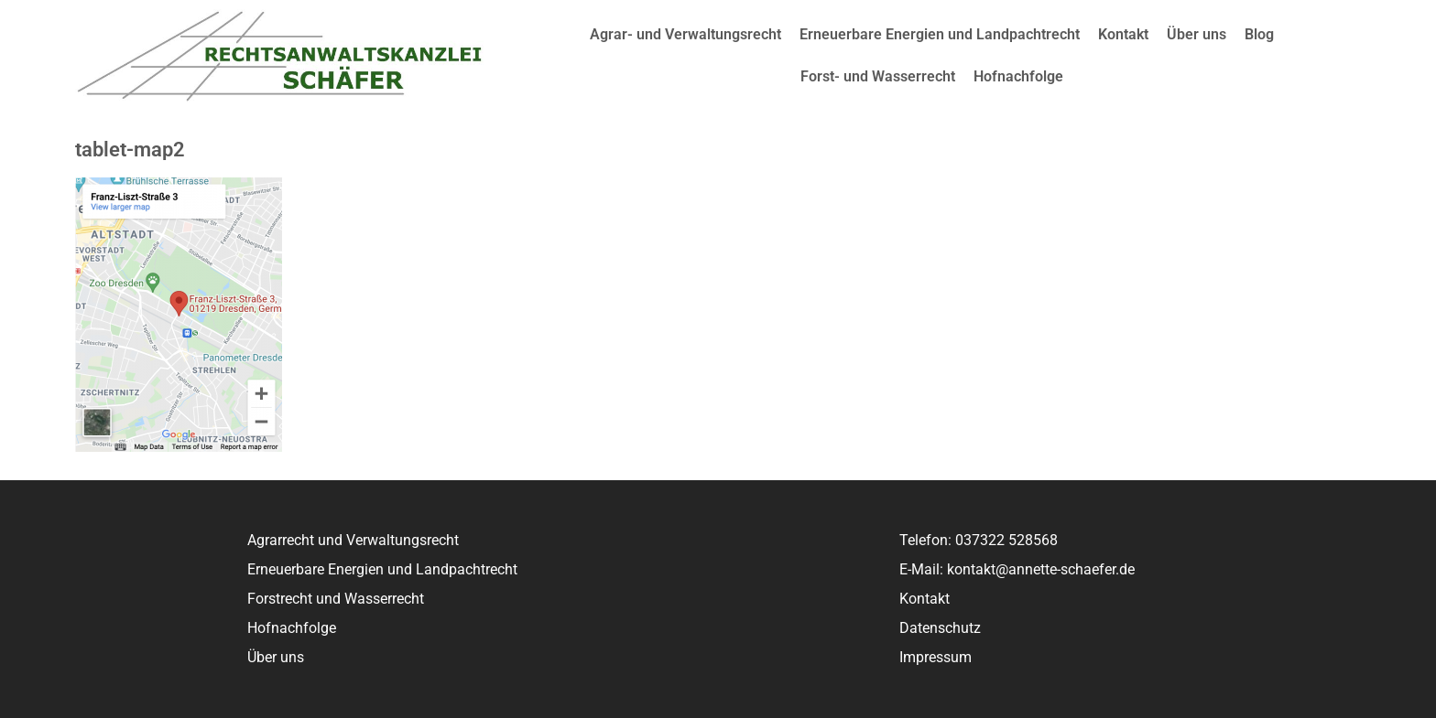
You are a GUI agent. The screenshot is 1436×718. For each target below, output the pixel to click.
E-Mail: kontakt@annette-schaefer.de (1017, 569)
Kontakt (1123, 34)
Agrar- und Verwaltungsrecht (685, 34)
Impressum (935, 657)
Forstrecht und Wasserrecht (335, 598)
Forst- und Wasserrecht (877, 76)
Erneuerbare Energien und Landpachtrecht (940, 34)
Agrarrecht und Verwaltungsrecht (353, 540)
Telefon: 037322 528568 (978, 540)
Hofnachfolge (1018, 76)
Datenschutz (940, 628)
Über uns (1196, 34)
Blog (1259, 34)
